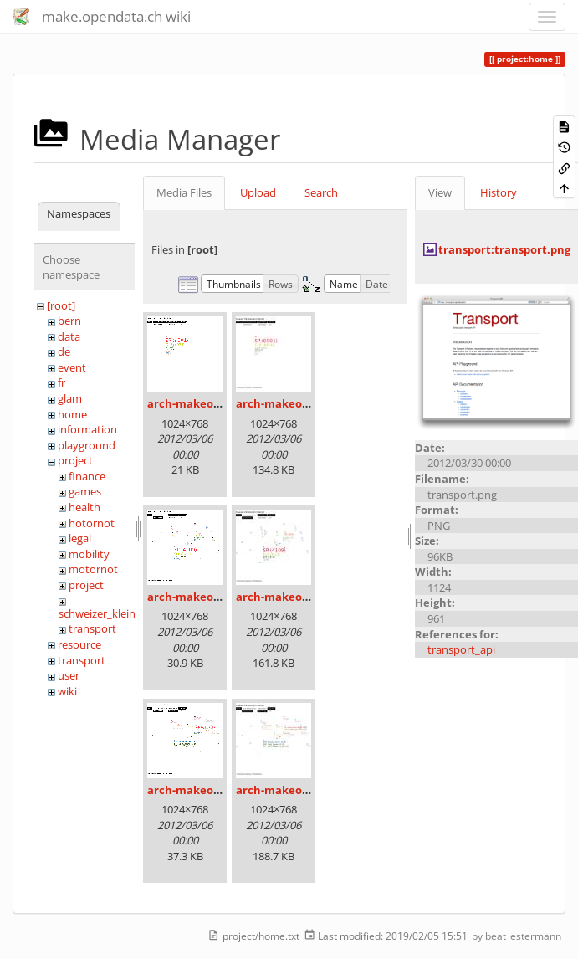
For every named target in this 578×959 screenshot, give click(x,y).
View (440, 192)
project (75, 460)
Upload (258, 192)
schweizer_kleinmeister (116, 613)
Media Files (184, 192)
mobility (89, 554)
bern (69, 320)
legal (80, 538)
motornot (93, 569)
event (72, 367)
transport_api (461, 649)
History (498, 192)
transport (92, 628)
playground (86, 445)
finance (87, 476)
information (87, 429)
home (72, 414)
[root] (61, 305)
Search (321, 192)
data (69, 336)
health (84, 507)
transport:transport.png (504, 249)
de (64, 351)
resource (79, 644)
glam (70, 398)
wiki (67, 691)
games (85, 491)
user (68, 675)
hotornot (92, 523)
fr (61, 382)
